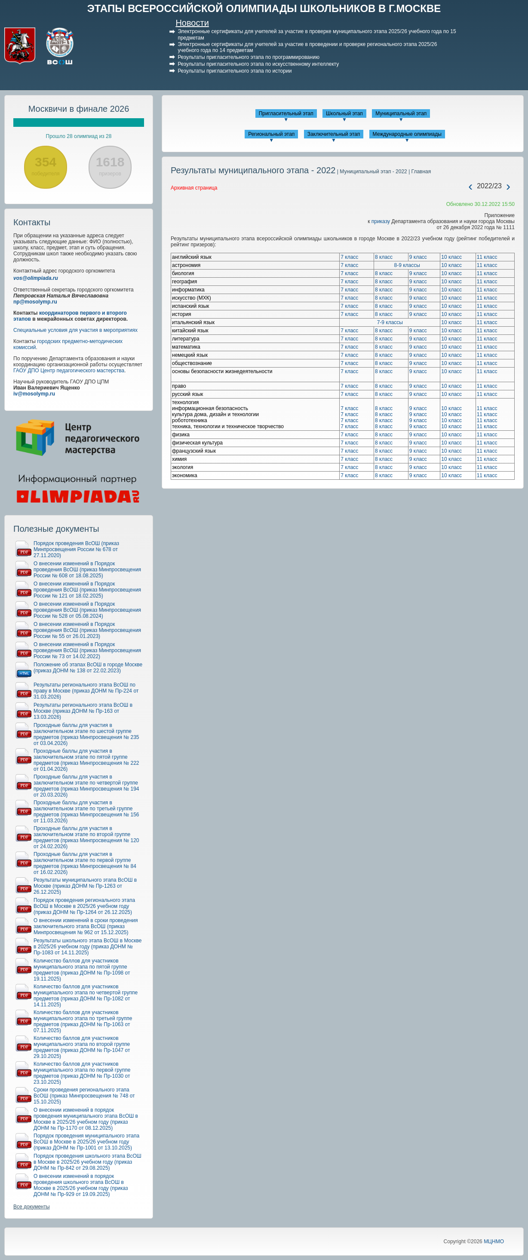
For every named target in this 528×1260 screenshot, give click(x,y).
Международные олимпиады (407, 134)
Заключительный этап (333, 134)
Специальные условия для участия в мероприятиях (75, 330)
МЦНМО (494, 1242)
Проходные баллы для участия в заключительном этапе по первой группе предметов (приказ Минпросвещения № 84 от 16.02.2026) (85, 863)
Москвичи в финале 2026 (78, 108)
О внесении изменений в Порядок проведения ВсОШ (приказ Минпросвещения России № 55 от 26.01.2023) (87, 630)
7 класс (349, 257)
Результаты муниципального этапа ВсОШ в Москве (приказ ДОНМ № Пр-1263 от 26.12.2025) (85, 886)
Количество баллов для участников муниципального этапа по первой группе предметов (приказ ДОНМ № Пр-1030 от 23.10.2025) (82, 1073)
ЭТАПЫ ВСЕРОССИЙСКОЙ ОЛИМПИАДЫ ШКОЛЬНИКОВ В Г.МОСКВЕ (264, 8)
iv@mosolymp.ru (34, 394)
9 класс (418, 257)
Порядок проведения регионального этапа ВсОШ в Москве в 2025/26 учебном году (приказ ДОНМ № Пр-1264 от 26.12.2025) (84, 906)
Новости (192, 23)
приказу (380, 221)
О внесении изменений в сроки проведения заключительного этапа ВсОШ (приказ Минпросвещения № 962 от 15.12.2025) (86, 926)
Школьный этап (344, 113)
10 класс (451, 257)
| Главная (419, 172)
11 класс (487, 257)
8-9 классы (407, 265)
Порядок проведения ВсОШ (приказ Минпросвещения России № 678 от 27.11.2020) (76, 549)
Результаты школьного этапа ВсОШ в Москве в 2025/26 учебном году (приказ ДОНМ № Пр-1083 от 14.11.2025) (87, 947)
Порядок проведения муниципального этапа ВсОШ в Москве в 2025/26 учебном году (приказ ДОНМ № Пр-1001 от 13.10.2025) (86, 1142)
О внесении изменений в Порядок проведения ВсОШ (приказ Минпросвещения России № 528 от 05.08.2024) (87, 610)
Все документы (31, 1207)
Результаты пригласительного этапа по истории (235, 71)
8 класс (384, 257)
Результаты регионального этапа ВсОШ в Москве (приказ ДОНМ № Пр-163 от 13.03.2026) (83, 711)
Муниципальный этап (401, 113)
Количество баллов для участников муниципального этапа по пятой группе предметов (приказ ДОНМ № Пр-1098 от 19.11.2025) (82, 970)
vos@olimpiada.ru (35, 278)
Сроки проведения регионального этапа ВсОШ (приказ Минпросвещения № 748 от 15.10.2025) (84, 1096)
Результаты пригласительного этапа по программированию (248, 57)
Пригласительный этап (286, 113)
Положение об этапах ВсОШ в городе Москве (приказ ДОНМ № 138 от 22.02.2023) (88, 668)
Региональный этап (271, 134)
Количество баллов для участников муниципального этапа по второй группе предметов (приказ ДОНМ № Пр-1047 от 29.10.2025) (82, 1047)
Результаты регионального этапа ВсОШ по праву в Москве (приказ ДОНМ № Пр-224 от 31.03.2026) (86, 691)
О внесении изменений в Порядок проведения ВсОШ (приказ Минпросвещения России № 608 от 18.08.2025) (87, 570)
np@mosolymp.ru (35, 302)
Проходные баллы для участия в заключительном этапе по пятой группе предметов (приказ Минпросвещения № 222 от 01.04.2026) (86, 760)
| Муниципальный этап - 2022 (371, 172)
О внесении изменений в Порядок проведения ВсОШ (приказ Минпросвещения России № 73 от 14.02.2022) (87, 650)
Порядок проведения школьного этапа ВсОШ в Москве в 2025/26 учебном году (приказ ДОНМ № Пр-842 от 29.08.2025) (87, 1162)
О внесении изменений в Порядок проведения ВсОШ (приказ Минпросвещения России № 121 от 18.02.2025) (87, 590)
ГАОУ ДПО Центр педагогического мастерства (68, 371)
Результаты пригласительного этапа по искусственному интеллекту (258, 64)
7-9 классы (390, 322)
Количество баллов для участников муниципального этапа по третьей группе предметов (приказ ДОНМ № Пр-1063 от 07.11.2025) (83, 1021)
